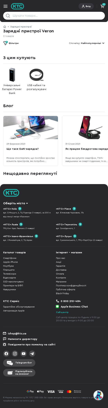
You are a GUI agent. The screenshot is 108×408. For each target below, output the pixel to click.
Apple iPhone (10, 262)
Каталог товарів (14, 252)
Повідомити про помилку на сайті (31, 344)
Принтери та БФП (13, 285)
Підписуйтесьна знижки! (23, 372)
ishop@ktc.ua (17, 333)
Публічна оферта (65, 289)
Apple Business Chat (74, 306)
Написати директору (22, 339)
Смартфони (9, 258)
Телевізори (9, 274)
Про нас (60, 258)
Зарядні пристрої (21, 27)
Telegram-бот (23, 362)
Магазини (61, 281)
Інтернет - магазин (69, 252)
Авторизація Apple (14, 310)
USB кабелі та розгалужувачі (36, 79)
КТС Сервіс (11, 301)
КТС (4, 26)
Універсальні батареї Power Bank (12, 81)
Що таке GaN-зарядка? (22, 149)
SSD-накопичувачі (13, 281)
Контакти (61, 278)
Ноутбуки (8, 266)
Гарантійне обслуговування (19, 307)
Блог (8, 106)
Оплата (60, 274)
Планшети (9, 270)
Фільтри (12, 42)
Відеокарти (9, 278)
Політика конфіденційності (71, 285)
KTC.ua (17, 6)
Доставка (61, 270)
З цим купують (19, 58)
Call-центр (62, 312)
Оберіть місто (14, 203)
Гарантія (60, 266)
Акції (58, 262)
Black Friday (62, 293)
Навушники (9, 289)
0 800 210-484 (71, 301)
